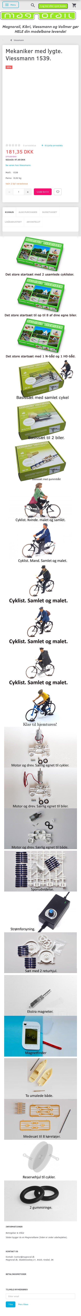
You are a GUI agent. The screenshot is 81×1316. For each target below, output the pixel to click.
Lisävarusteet (13, 221)
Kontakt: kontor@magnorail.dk (20, 1256)
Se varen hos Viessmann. (18, 165)
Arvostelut (33, 221)
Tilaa (10, 1304)
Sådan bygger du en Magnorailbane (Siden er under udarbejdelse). (36, 1237)
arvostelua (29, 145)
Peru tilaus (23, 1304)
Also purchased (28, 212)
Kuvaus (9, 212)
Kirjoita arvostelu (53, 145)
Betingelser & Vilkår (15, 1232)
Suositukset (49, 212)
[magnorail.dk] (38, 15)
